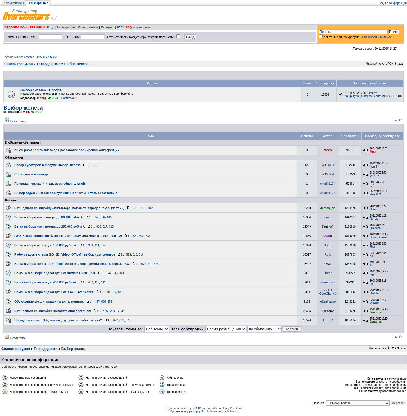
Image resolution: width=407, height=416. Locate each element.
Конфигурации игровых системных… (368, 96)
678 (121, 320)
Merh (372, 274)
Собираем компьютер (31, 174)
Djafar (327, 235)
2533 (113, 310)
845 (109, 217)
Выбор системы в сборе (40, 90)
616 (98, 226)
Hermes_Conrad (378, 237)
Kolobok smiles (216, 411)
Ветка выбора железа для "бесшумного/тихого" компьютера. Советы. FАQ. (72, 263)
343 (115, 273)
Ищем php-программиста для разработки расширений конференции (66, 150)
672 (150, 263)
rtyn (371, 255)
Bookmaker (68, 98)
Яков (372, 246)
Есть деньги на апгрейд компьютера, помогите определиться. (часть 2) (69, 208)
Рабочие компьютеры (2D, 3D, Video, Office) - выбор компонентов (64, 254)
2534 (121, 310)
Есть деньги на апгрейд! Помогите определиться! (52, 310)
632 (141, 235)
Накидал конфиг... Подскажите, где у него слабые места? (58, 320)
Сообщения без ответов (18, 57)
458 (103, 301)
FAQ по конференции (393, 3)
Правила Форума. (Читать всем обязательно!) (49, 183)
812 (150, 208)
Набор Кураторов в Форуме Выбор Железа (47, 165)
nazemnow (327, 282)
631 (135, 235)
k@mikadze (328, 301)
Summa (328, 217)
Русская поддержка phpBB (187, 411)
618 (111, 226)
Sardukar (374, 293)
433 (96, 282)
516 (141, 254)
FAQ (120, 27)
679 (128, 320)
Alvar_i (373, 166)
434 (103, 282)
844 (103, 217)
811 (144, 208)
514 (128, 254)
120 (120, 292)
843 (97, 217)
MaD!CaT (54, 98)
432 (90, 282)
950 (90, 245)
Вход (50, 27)
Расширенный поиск (377, 37)
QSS (372, 185)
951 (96, 245)
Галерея (107, 27)
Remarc (374, 218)
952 (103, 245)
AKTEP (328, 320)
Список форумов (18, 64)
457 (97, 301)
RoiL (327, 254)
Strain (372, 209)
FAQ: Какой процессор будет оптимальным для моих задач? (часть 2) (68, 235)
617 (105, 226)
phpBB (194, 408)
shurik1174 (327, 183)
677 (115, 320)
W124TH (328, 165)
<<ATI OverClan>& (327, 292)
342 (109, 273)
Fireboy (372, 92)
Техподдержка (49, 64)
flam (372, 265)
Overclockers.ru (14, 3)
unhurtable (375, 228)
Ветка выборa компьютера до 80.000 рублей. (48, 217)
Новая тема (18, 121)
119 (114, 292)
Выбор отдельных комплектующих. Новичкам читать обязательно (65, 193)
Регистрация (66, 27)
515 (135, 254)
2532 (105, 310)
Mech (328, 150)
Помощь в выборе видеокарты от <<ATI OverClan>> (54, 292)
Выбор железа (76, 64)
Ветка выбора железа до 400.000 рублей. (45, 282)
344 (121, 273)
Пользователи (88, 27)
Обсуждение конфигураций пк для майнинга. (49, 301)
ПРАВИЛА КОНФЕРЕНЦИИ (24, 27)
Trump (327, 273)
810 (137, 208)
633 (148, 235)
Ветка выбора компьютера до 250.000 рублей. (49, 226)
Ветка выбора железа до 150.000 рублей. (45, 245)
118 (107, 292)
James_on (327, 208)
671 (143, 263)
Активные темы (46, 57)
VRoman (374, 303)
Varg (43, 98)
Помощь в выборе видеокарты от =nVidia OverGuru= (54, 273)
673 (156, 263)
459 (110, 301)
